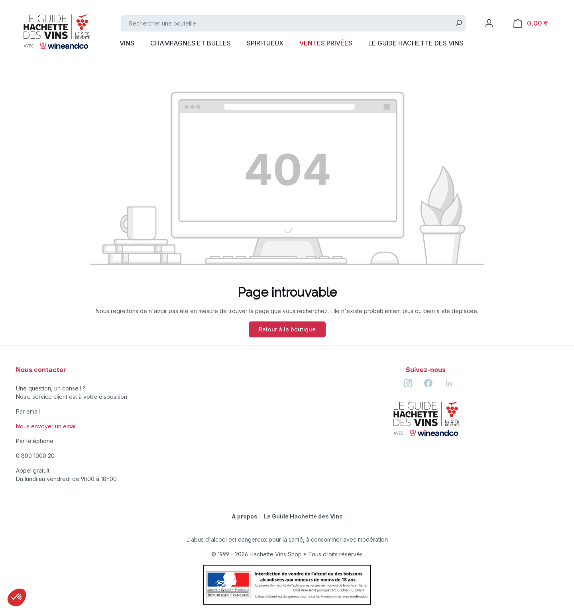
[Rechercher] (459, 23)
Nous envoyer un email (46, 426)
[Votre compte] (489, 23)
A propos (245, 516)
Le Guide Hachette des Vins (303, 516)
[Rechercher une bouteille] (286, 23)
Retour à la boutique (287, 329)
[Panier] (530, 23)
